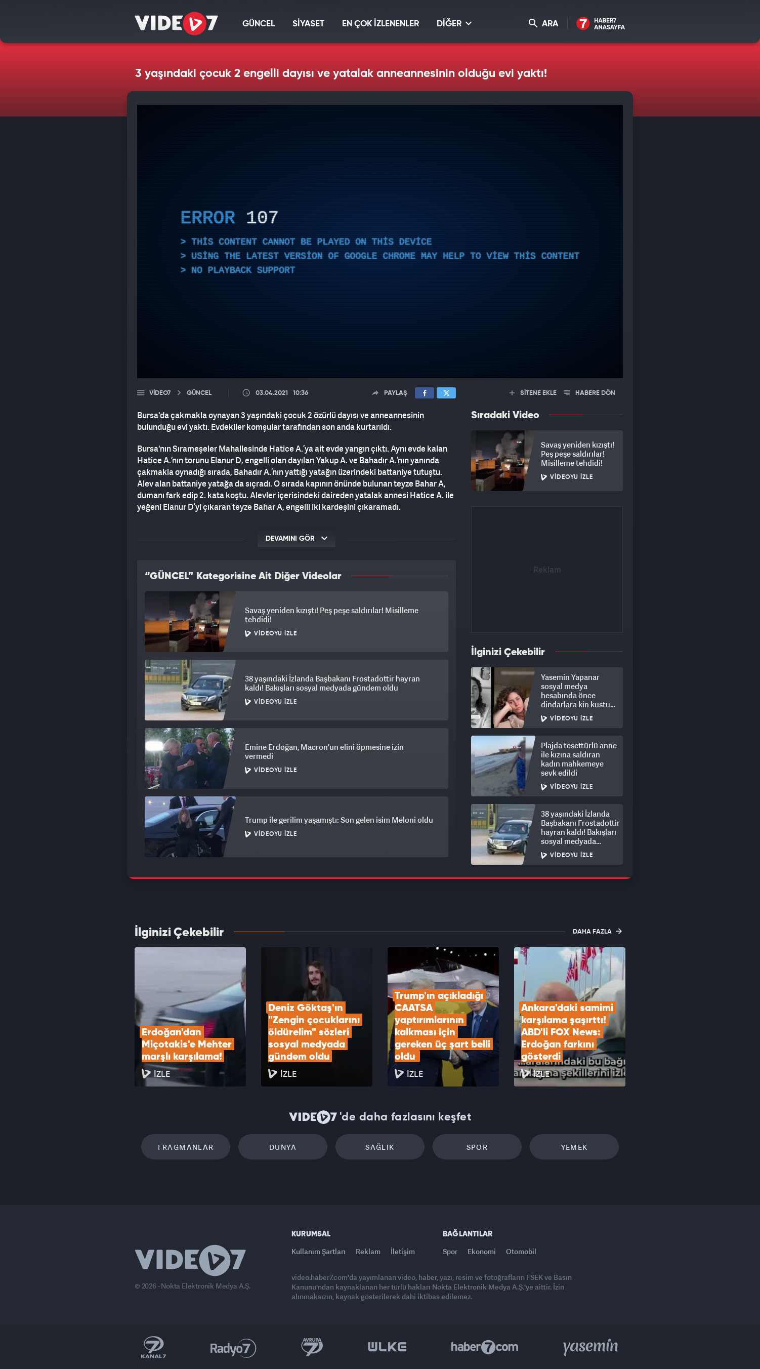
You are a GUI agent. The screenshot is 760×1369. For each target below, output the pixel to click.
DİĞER (454, 23)
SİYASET (308, 24)
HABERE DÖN (589, 393)
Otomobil (521, 1251)
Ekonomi (482, 1251)
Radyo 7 (233, 1347)
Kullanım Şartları (318, 1251)
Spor (477, 1147)
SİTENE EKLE (533, 393)
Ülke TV (387, 1347)
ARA (543, 23)
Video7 (160, 393)
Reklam (368, 1251)
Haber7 (485, 1347)
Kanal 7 (153, 1347)
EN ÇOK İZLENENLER (380, 24)
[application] (380, 241)
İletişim (403, 1251)
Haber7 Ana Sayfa (600, 24)
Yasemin (591, 1347)
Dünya (283, 1147)
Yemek (574, 1147)
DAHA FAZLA (597, 931)
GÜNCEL (258, 24)
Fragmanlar (186, 1147)
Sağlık (379, 1147)
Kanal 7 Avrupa (312, 1347)
